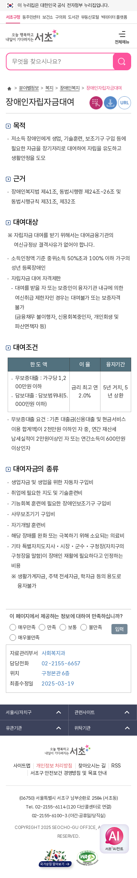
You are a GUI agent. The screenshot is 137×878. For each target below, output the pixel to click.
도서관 (73, 17)
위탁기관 (100, 728)
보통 (72, 627)
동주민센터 (30, 17)
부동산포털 (90, 17)
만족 (51, 627)
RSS (116, 766)
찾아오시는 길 (92, 766)
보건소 (47, 17)
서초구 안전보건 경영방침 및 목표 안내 (68, 773)
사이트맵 (21, 766)
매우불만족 (28, 637)
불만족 (95, 627)
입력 (119, 629)
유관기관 (31, 728)
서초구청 (13, 17)
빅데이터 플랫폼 (114, 17)
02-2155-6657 (61, 663)
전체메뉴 (121, 34)
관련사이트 (100, 712)
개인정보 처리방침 (54, 766)
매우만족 (26, 627)
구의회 (60, 17)
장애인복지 (70, 88)
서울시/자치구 (31, 712)
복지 (49, 88)
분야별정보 (29, 88)
